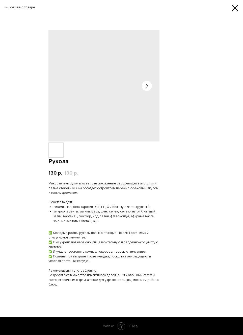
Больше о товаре (22, 7)
